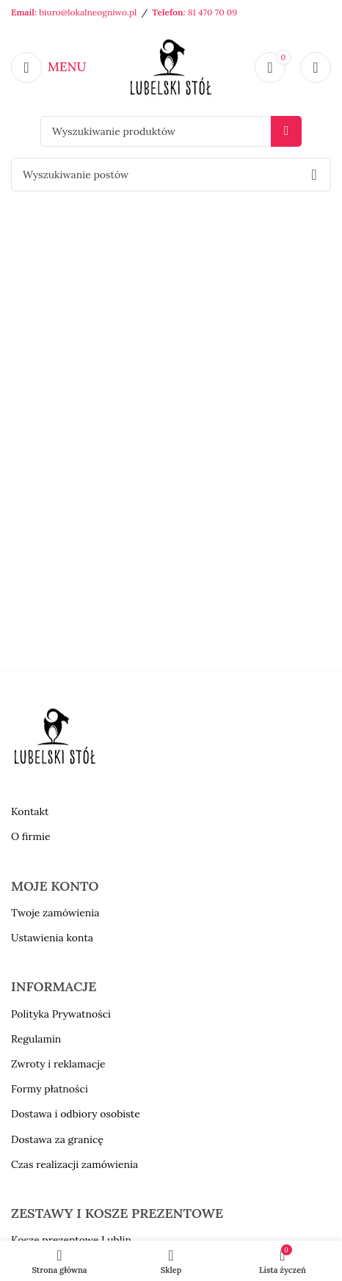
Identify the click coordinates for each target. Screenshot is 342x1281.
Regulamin (36, 1038)
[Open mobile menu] (48, 67)
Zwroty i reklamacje (58, 1063)
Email (22, 12)
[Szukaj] (171, 131)
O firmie (31, 836)
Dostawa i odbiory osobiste (75, 1113)
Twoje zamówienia (55, 912)
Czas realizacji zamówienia (74, 1164)
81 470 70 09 (212, 12)
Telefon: (169, 12)
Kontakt (30, 811)
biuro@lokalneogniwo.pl (88, 12)
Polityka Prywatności (61, 1014)
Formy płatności (49, 1088)
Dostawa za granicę (57, 1139)
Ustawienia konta (52, 937)
